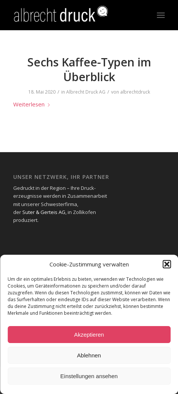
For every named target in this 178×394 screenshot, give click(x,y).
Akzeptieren (89, 334)
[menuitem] (161, 15)
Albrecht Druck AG (85, 92)
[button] (166, 264)
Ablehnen (89, 355)
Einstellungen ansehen (89, 376)
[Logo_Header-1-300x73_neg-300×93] (73, 15)
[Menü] (161, 15)
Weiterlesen (32, 104)
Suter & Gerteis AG (43, 212)
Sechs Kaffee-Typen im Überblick (89, 69)
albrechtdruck (135, 92)
